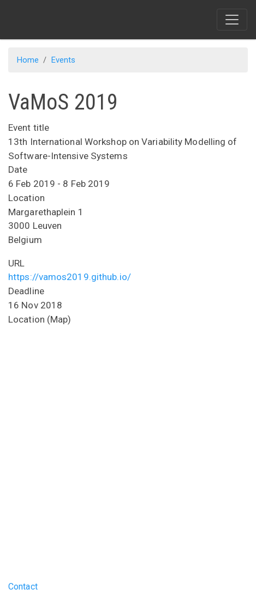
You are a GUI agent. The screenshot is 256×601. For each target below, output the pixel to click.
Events (63, 60)
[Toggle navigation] (232, 20)
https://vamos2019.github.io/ (69, 276)
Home (28, 60)
